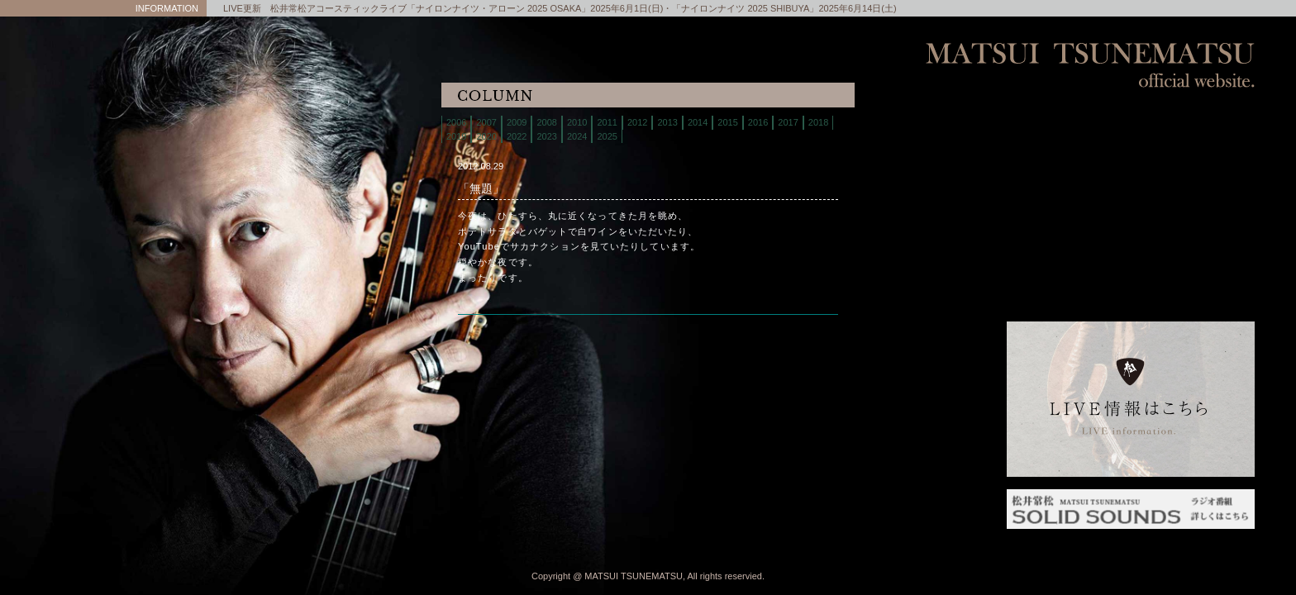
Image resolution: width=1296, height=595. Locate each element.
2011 (607, 122)
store (1131, 185)
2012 (637, 122)
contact (1131, 227)
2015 (727, 122)
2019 (456, 136)
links (1131, 288)
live (1131, 144)
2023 (546, 136)
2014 (698, 122)
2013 (667, 122)
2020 (486, 136)
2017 (788, 122)
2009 (516, 122)
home (1131, 123)
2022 (516, 136)
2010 (577, 122)
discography (1131, 206)
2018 (818, 122)
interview (1131, 268)
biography (1131, 165)
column (1131, 247)
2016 (758, 122)
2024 (577, 136)
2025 (607, 136)
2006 (456, 122)
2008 (546, 122)
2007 (486, 122)
